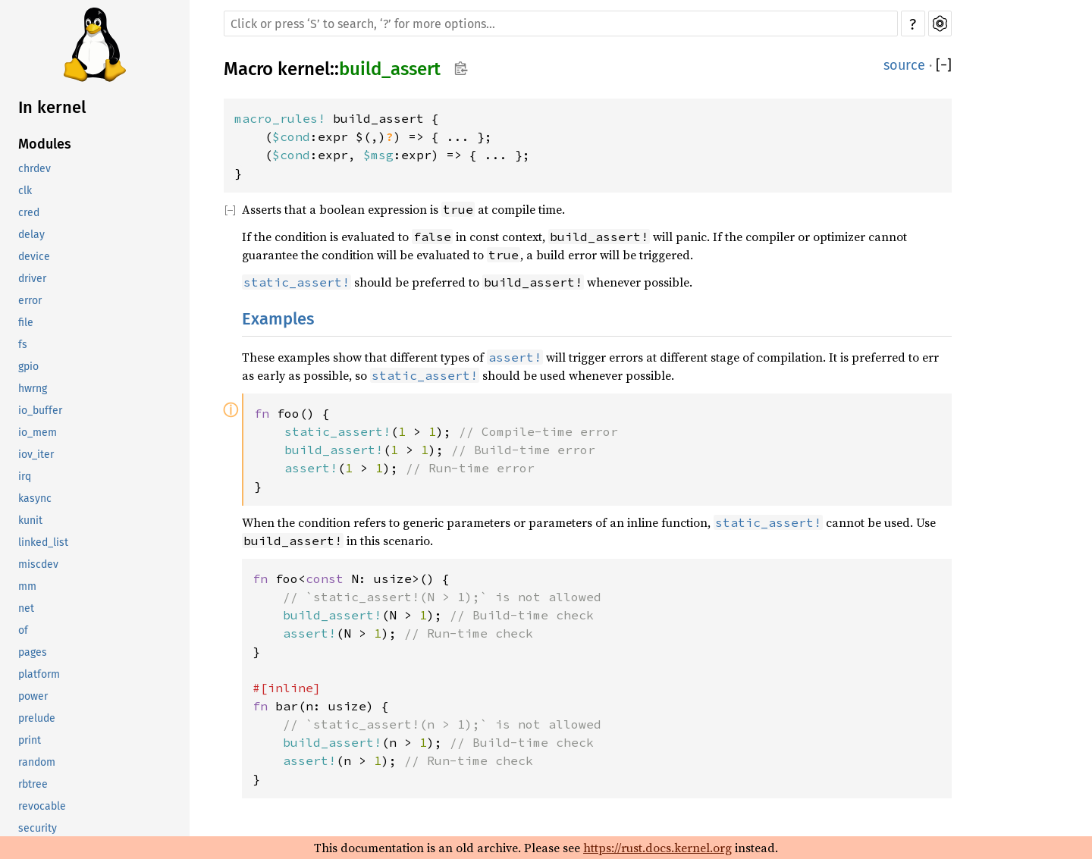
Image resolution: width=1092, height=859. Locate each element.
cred (28, 212)
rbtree (33, 784)
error (30, 300)
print (29, 740)
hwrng (32, 388)
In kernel (52, 107)
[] (944, 65)
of (23, 630)
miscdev (38, 564)
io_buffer (40, 410)
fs (22, 344)
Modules (44, 144)
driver (32, 278)
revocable (42, 806)
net (26, 608)
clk (25, 190)
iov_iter (36, 454)
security (37, 828)
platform (39, 674)
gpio (28, 366)
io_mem (37, 432)
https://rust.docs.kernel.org (657, 847)
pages (32, 652)
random (36, 762)
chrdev (34, 168)
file (25, 322)
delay (31, 234)
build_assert (390, 69)
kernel (304, 69)
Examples (278, 319)
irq (24, 476)
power (33, 696)
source (904, 65)
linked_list (43, 542)
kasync (35, 498)
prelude (36, 718)
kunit (30, 520)
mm (27, 586)
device (34, 256)
